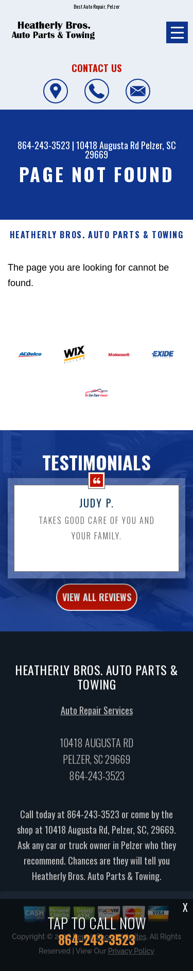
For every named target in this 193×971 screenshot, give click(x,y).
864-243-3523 (43, 145)
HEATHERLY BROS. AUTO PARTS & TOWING (97, 235)
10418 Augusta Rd (107, 145)
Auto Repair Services (97, 718)
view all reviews (96, 604)
